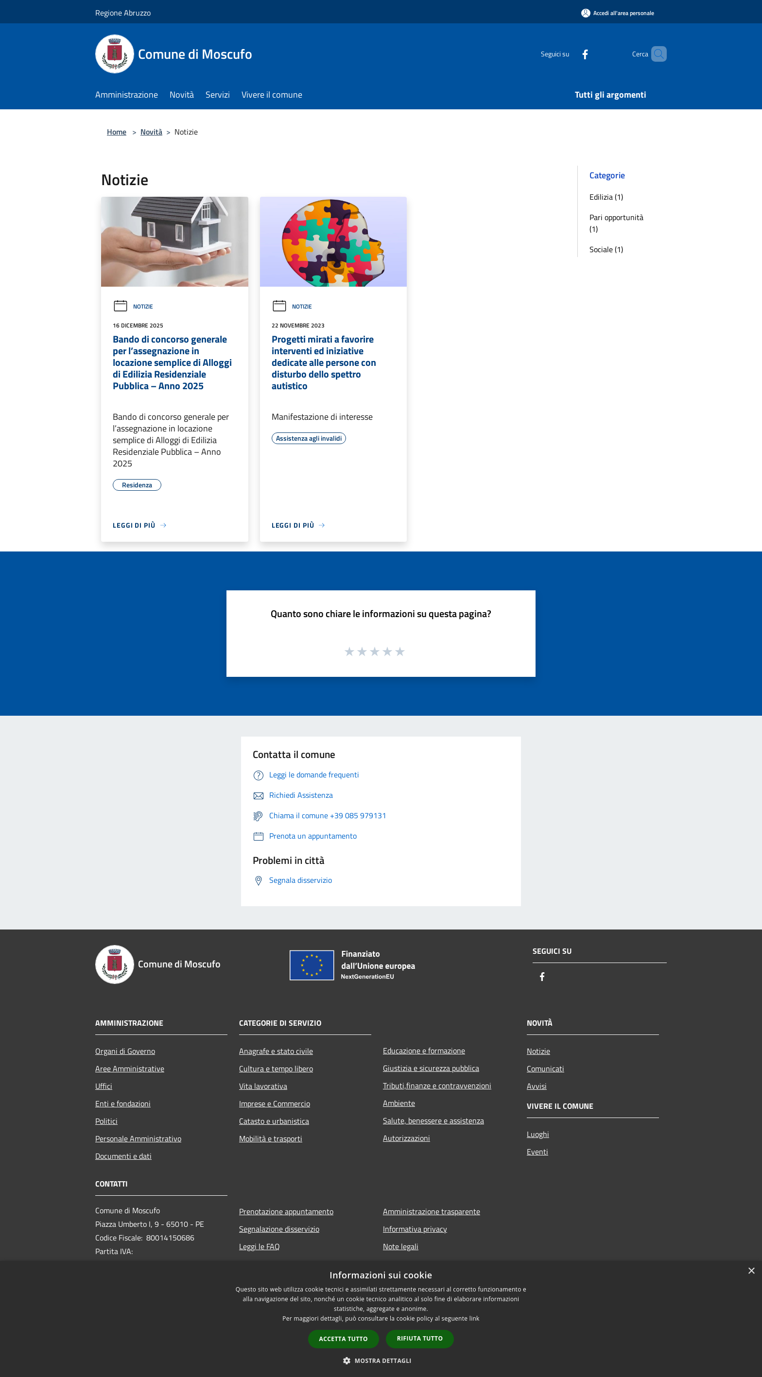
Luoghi (538, 1134)
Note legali (400, 1246)
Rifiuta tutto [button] (420, 1338)
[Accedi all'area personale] (618, 12)
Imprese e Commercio (274, 1103)
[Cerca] (655, 54)
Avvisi (537, 1086)
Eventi (537, 1151)
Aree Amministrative (129, 1068)
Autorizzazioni (406, 1138)
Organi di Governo (125, 1051)
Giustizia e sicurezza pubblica (431, 1068)
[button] (381, 1360)
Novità (151, 132)
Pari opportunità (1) (616, 223)
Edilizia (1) (606, 197)
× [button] (751, 1271)
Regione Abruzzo (123, 12)
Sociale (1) (606, 249)
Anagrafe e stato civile (276, 1051)
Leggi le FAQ (259, 1246)
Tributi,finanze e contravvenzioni (437, 1085)
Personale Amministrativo (138, 1138)
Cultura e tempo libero (276, 1068)
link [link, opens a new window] (474, 1318)
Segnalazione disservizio (279, 1229)
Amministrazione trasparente (431, 1211)
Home (116, 132)
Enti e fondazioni (123, 1103)
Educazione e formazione (424, 1050)
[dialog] (381, 1319)
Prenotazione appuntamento (286, 1211)
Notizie (133, 306)
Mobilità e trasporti (270, 1138)
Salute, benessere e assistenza (433, 1120)
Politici (106, 1121)
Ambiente (399, 1103)
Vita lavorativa (263, 1086)
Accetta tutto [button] (343, 1339)
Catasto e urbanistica (274, 1121)
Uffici (103, 1086)
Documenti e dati (123, 1156)
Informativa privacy (415, 1229)
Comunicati (545, 1068)
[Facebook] (568, 53)
